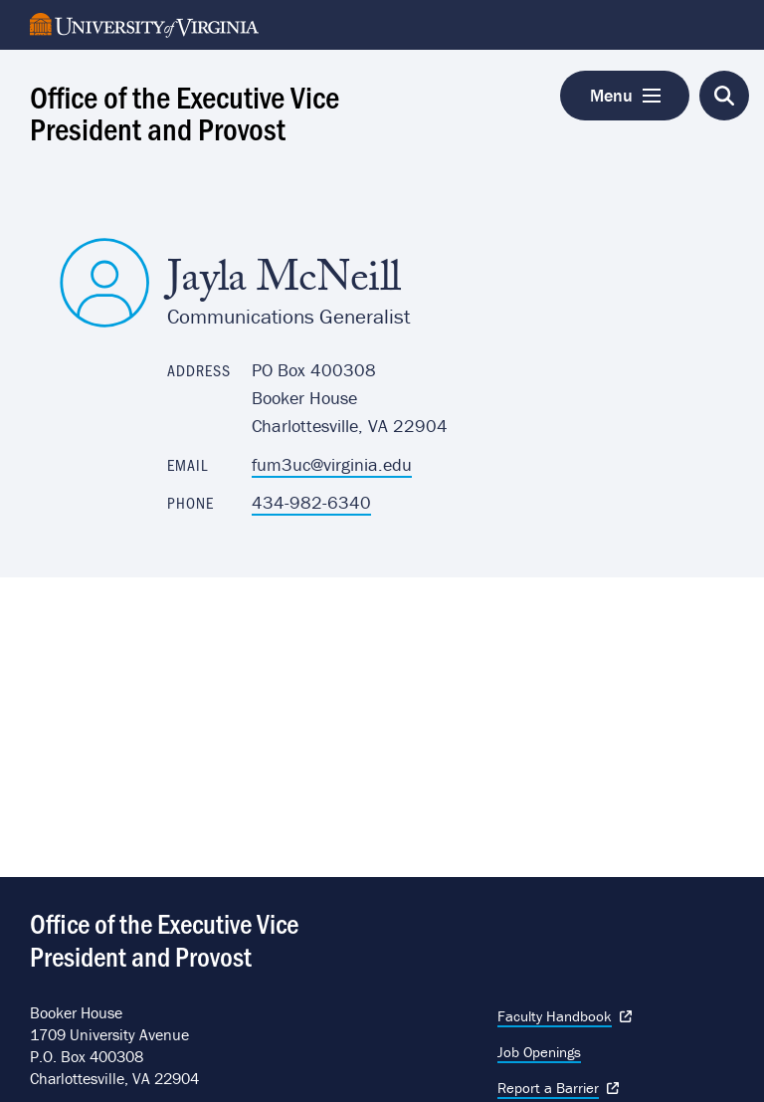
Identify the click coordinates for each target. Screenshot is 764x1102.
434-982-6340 (311, 502)
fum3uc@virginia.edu (332, 464)
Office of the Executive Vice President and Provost (184, 111)
